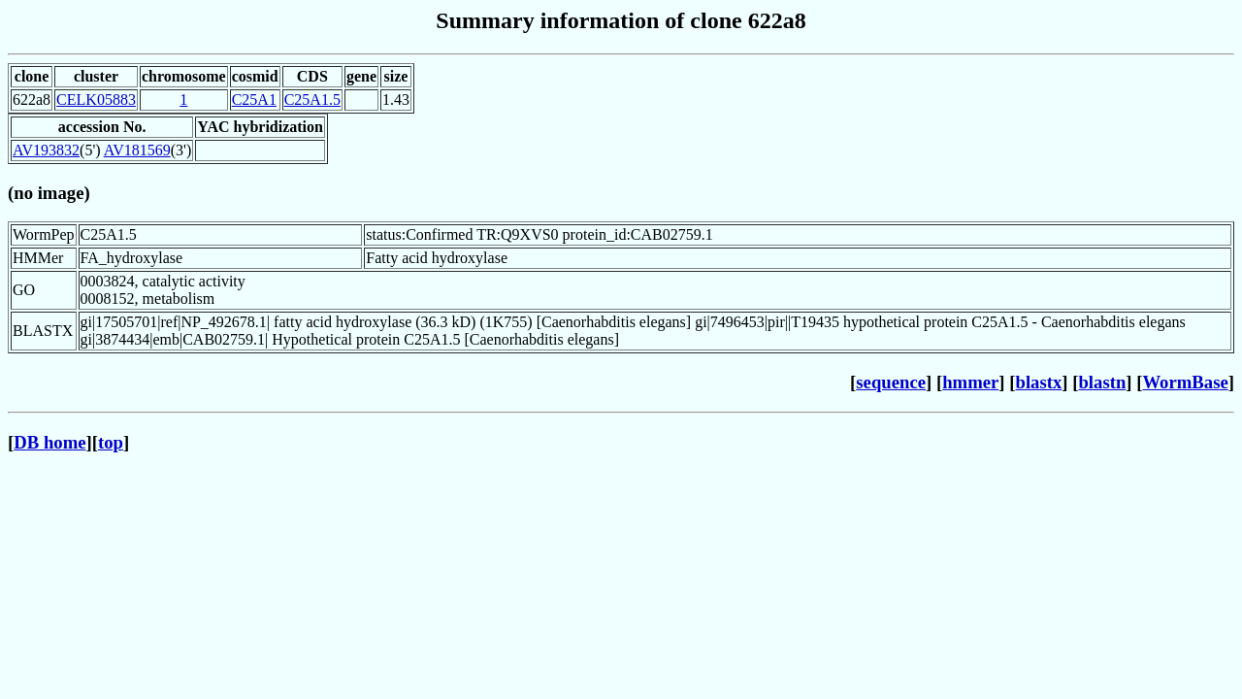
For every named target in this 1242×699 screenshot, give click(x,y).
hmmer (970, 382)
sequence (891, 382)
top (110, 442)
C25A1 (254, 99)
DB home (49, 442)
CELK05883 (96, 99)
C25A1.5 (312, 99)
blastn (1102, 382)
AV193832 (46, 150)
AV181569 (137, 150)
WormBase (1184, 382)
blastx (1039, 382)
